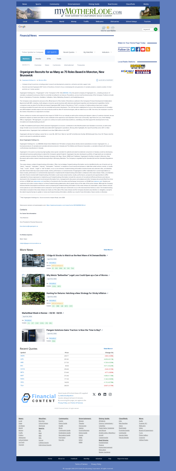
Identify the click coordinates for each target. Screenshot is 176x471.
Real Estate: (104, 440)
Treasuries (81, 65)
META (59, 286)
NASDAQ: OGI (67, 93)
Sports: (41, 428)
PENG (53, 341)
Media (146, 4)
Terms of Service (81, 464)
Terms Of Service (77, 403)
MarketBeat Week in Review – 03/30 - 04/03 (43, 313)
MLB (40, 433)
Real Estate (112, 4)
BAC (21, 366)
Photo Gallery (143, 435)
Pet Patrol (62, 438)
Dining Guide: (104, 418)
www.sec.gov (98, 181)
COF (32, 323)
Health (61, 426)
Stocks (38, 59)
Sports (38, 4)
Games (81, 428)
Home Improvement (105, 447)
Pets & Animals (124, 438)
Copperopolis (103, 438)
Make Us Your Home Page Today (131, 43)
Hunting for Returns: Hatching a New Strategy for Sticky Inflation (77, 293)
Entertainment (74, 4)
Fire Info (61, 440)
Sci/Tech (21, 442)
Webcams (99, 21)
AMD (22, 362)
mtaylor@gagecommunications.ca (30, 243)
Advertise (99, 459)
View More (108, 250)
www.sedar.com (38, 181)
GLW (62, 306)
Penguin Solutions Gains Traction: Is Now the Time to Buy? (75, 330)
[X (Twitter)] (94, 398)
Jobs (120, 421)
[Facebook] (99, 398)
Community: (64, 418)
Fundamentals (103, 443)
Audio (141, 421)
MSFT (22, 376)
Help (109, 459)
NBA (40, 436)
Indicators (105, 52)
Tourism (147, 21)
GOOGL (54, 286)
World (61, 21)
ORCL (22, 382)
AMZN (22, 356)
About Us (61, 459)
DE (53, 268)
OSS (68, 268)
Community (54, 4)
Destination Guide (65, 433)
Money (73, 21)
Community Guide (64, 430)
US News (49, 21)
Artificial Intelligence (57, 265)
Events (61, 421)
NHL (40, 438)
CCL (29, 323)
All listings (102, 421)
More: (141, 418)
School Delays (131, 21)
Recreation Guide (64, 435)
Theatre (81, 423)
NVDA (60, 268)
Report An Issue (123, 459)
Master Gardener (104, 452)
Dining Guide (94, 4)
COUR (36, 323)
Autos (121, 426)
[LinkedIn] (105, 398)
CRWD (57, 306)
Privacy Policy (62, 403)
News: (21, 418)
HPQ (47, 323)
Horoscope (82, 426)
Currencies (57, 65)
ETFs (49, 59)
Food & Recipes (84, 430)
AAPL (22, 359)
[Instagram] (110, 398)
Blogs (60, 428)
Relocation (102, 450)
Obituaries (114, 21)
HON (56, 268)
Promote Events (124, 430)
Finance (101, 445)
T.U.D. (141, 433)
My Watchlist (88, 52)
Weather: (42, 418)
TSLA (72, 268)
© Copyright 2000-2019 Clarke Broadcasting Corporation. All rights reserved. (88, 468)
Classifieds (130, 4)
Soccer (41, 440)
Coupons (142, 438)
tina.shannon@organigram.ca (29, 226)
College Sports (44, 443)
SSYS (70, 306)
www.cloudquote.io (66, 396)
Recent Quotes (68, 52)
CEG (53, 306)
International (68, 65)
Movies (81, 421)
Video (141, 428)
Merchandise (123, 423)
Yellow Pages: (143, 440)
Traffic (86, 21)
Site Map (86, 459)
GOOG (22, 369)
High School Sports (45, 445)
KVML (80, 438)
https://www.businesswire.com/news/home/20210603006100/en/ (66, 205)
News (24, 4)
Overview (37, 65)
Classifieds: (123, 418)
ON (64, 268)
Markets (26, 59)
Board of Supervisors (146, 430)
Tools (59, 59)
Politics (21, 435)
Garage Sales (123, 435)
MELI (50, 323)
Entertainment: (85, 418)
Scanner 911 (143, 423)
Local (25, 21)
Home (50, 459)
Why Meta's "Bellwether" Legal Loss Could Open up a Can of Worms (78, 275)
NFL (40, 431)
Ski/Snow (42, 426)
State (36, 21)
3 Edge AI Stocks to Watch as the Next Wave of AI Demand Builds (77, 255)
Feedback (74, 459)
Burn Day (42, 421)
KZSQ (81, 440)
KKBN (80, 442)
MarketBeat (52, 262)
